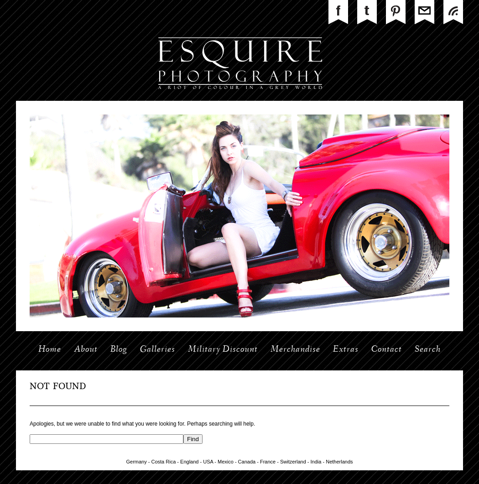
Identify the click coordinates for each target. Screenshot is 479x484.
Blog (118, 349)
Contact (386, 349)
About (86, 349)
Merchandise (295, 349)
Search (428, 349)
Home (49, 349)
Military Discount (223, 349)
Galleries (157, 349)
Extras (346, 349)
